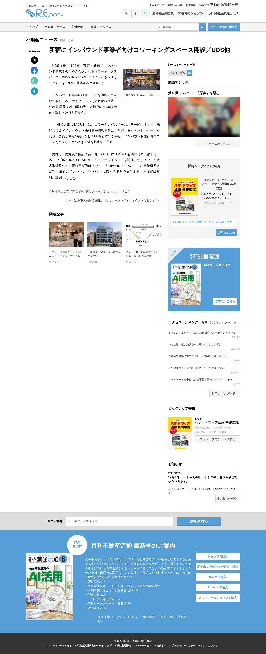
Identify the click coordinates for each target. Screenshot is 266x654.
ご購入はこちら (226, 232)
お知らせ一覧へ (227, 498)
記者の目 (78, 26)
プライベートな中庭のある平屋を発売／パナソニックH (204, 381)
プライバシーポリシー (182, 645)
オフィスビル (177, 72)
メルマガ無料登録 (224, 26)
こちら (70, 177)
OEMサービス (143, 645)
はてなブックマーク (223, 322)
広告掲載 (191, 5)
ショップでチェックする (217, 439)
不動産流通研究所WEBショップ (93, 645)
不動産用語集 (163, 13)
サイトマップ (157, 5)
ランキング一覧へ (224, 393)
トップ (33, 26)
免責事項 (160, 645)
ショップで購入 (217, 556)
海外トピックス (101, 26)
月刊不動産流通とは (223, 13)
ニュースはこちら (217, 143)
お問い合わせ (175, 5)
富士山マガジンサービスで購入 (217, 566)
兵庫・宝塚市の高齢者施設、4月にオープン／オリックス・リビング (112, 200)
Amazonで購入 (218, 587)
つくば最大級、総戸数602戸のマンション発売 (204, 346)
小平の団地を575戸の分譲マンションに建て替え (204, 370)
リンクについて (208, 645)
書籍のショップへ (191, 13)
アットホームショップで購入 (218, 597)
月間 (204, 322)
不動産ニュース (55, 26)
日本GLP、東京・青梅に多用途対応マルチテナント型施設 (204, 334)
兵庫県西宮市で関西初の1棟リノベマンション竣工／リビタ (89, 191)
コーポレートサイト (60, 645)
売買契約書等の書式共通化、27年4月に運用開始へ (204, 358)
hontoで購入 (217, 577)
